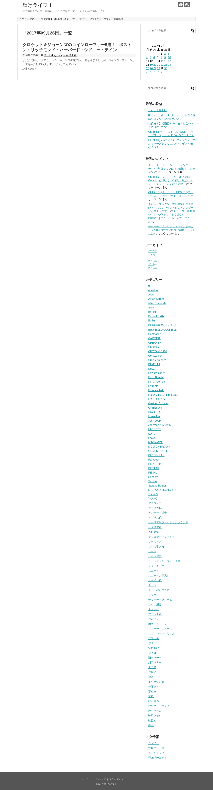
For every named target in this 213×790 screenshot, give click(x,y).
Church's (153, 347)
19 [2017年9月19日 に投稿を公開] (151, 64)
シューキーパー (157, 565)
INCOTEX (154, 412)
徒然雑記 (153, 648)
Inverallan (154, 416)
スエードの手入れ (159, 575)
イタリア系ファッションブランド (168, 522)
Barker (152, 311)
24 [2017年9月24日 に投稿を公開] (169, 64)
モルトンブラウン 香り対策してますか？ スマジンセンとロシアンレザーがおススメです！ (171, 208)
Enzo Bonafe (156, 377)
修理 (151, 643)
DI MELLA (154, 364)
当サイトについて (28, 18)
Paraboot (153, 459)
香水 (151, 725)
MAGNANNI (155, 442)
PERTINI (153, 468)
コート (152, 551)
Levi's (151, 433)
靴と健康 (153, 701)
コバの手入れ (156, 546)
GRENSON (155, 407)
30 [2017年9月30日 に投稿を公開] (165, 68)
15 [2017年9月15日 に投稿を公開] (162, 61)
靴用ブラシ (155, 715)
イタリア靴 (155, 527)
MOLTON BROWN (159, 446)
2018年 (152, 264)
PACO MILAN (156, 455)
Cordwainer (155, 355)
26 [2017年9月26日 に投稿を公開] (151, 68)
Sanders (153, 477)
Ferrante (153, 386)
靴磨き (152, 720)
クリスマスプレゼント (161, 536)
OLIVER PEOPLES (159, 451)
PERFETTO (155, 464)
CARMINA (154, 338)
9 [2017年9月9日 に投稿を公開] (165, 57)
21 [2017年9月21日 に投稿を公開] (158, 64)
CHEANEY (154, 342)
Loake (152, 438)
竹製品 (152, 672)
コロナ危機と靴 (157, 110)
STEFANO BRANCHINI (162, 490)
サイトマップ (79, 18)
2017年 (152, 268)
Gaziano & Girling (158, 403)
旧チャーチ (155, 657)
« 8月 (149, 72)
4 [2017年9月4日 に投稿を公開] (147, 57)
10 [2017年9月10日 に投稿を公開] (169, 57)
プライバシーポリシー (120, 779)
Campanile (154, 334)
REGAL (152, 472)
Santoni (152, 481)
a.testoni (153, 290)
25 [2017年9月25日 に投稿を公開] (147, 68)
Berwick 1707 (156, 316)
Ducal (151, 368)
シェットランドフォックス (164, 561)
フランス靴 (155, 614)
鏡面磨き (153, 686)
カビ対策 (153, 532)
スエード (153, 570)
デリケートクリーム (160, 599)
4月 (153, 255)
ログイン (153, 743)
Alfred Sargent (156, 298)
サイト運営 (155, 556)
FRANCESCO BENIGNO (163, 394)
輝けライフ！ (37, 5)
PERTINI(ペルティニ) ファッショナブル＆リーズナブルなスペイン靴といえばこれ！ (171, 144)
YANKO (152, 498)
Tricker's (153, 494)
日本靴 (152, 652)
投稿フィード (156, 748)
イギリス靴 (70, 55)
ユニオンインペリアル (161, 633)
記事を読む (29, 68)
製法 (151, 677)
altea (151, 307)
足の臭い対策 (156, 681)
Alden (151, 294)
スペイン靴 (155, 580)
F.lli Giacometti (157, 381)
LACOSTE (154, 429)
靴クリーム (155, 710)
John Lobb (154, 420)
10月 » (158, 72)
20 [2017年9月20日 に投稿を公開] (154, 64)
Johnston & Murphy (159, 425)
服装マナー (155, 662)
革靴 (151, 696)
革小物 (152, 691)
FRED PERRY (156, 399)
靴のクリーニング (159, 706)
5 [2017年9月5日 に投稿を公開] (150, 57)
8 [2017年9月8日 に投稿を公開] (161, 57)
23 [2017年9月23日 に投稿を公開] (165, 64)
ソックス (153, 594)
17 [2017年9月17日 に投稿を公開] (169, 61)
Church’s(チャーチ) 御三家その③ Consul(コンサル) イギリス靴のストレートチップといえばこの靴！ (170, 180)
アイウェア (155, 503)
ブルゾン (153, 619)
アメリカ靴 (155, 508)
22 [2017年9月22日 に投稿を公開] (162, 64)
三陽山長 (153, 638)
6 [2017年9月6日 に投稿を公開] (154, 57)
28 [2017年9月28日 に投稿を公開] (158, 68)
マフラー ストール (160, 628)
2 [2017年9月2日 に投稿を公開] (165, 53)
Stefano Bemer (157, 485)
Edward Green (156, 373)
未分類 (152, 667)
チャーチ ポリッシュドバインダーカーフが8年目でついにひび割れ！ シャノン (171, 169)
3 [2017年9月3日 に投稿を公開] (168, 53)
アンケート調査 (157, 512)
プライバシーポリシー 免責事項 (106, 18)
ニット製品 (155, 604)
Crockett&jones (53, 55)
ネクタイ (153, 609)
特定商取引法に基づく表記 (55, 18)
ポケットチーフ (157, 623)
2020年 (152, 251)
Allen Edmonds (157, 303)
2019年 (152, 261)
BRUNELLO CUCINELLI (162, 329)
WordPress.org (157, 757)
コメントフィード (159, 753)
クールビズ (155, 541)
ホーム (85, 779)
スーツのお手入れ (159, 590)
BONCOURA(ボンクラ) (162, 325)
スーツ (152, 585)
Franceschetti (156, 390)
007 (150, 285)
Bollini (151, 320)
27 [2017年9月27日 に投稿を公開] (154, 68)
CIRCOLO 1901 (157, 351)
